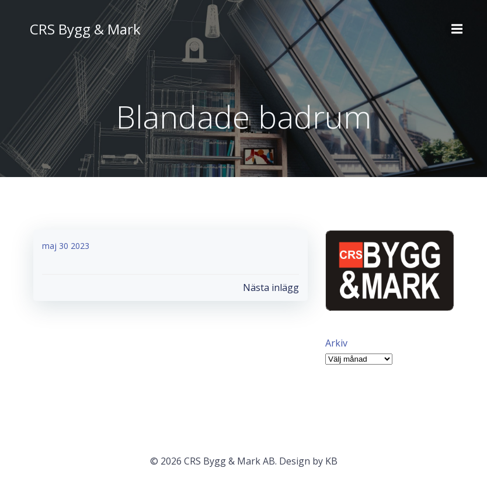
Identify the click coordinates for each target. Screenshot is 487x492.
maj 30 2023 (65, 245)
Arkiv (336, 343)
